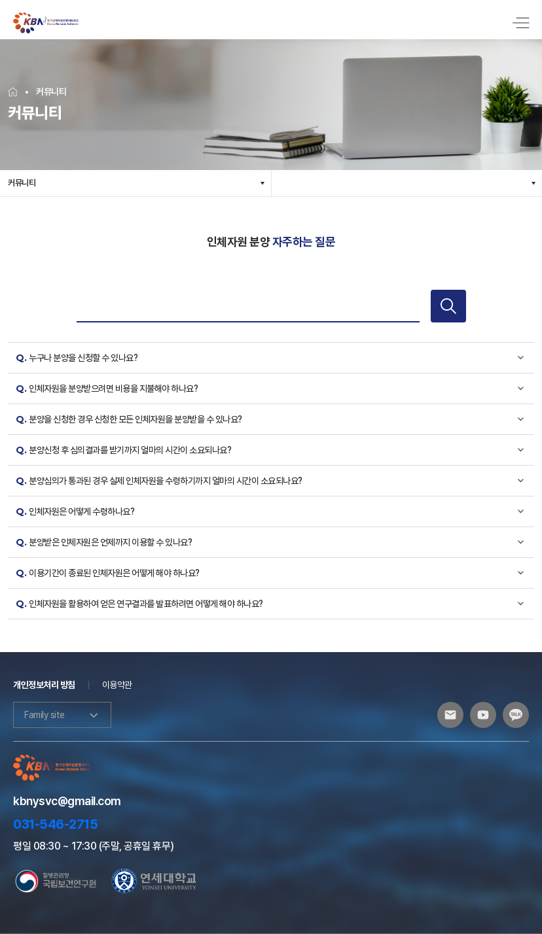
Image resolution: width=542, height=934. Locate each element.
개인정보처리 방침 (44, 685)
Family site (62, 714)
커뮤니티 (21, 183)
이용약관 (117, 685)
